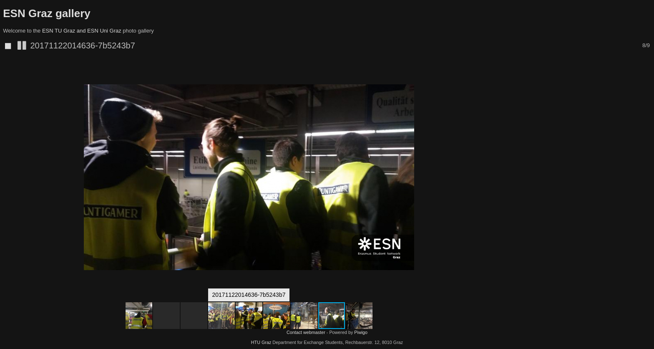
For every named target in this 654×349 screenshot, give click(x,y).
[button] (490, 75)
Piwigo (360, 332)
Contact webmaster (306, 332)
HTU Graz (261, 342)
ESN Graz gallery (47, 13)
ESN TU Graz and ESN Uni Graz (81, 31)
